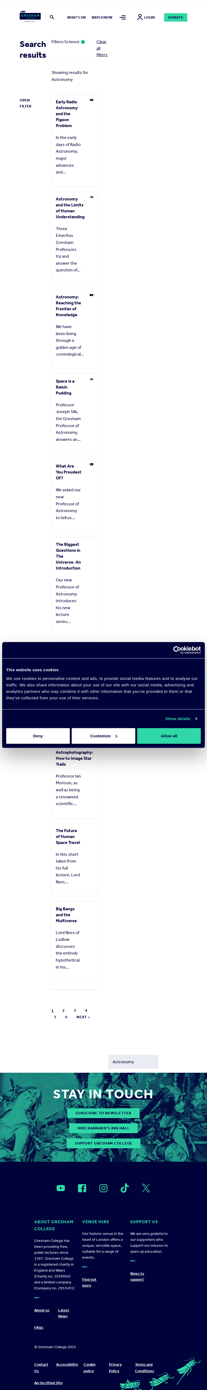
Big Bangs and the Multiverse (66, 914)
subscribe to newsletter (103, 1113)
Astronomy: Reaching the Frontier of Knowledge (68, 305)
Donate (176, 17)
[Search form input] (133, 1062)
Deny (38, 735)
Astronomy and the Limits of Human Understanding (70, 207)
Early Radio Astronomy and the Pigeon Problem (67, 113)
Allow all (169, 735)
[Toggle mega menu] (123, 17)
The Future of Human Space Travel (68, 836)
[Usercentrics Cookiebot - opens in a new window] (177, 650)
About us (42, 1310)
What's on (76, 17)
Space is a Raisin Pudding (65, 387)
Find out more (89, 1282)
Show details (178, 718)
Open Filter (26, 103)
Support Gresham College (103, 1143)
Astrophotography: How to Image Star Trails (74, 758)
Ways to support (137, 1276)
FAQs (38, 1327)
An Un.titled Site (48, 1383)
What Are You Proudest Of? (68, 472)
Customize (103, 735)
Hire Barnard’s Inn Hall (103, 1128)
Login (146, 17)
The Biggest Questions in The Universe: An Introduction (68, 556)
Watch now (102, 17)
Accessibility (67, 1364)
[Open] (61, 1188)
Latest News (63, 1313)
